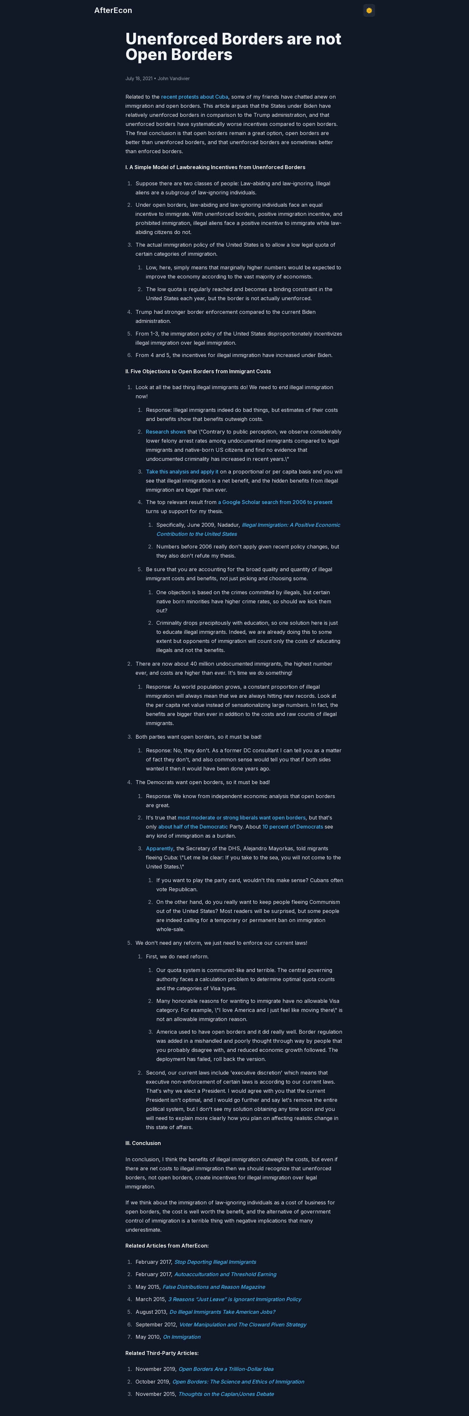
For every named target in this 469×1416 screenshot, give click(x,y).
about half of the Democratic (193, 826)
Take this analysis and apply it (182, 471)
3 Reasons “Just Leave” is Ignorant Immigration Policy (234, 1299)
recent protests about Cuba (194, 96)
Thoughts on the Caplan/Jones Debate (226, 1394)
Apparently (159, 848)
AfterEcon (113, 10)
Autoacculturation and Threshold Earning (225, 1274)
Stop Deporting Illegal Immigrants (215, 1262)
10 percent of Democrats (292, 826)
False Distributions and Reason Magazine (214, 1287)
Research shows (166, 431)
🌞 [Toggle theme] (369, 10)
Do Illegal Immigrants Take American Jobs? (222, 1312)
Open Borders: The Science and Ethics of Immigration (238, 1381)
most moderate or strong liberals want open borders (242, 817)
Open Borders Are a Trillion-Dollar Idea (225, 1369)
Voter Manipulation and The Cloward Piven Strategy (242, 1324)
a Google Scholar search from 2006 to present (275, 502)
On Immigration (182, 1337)
